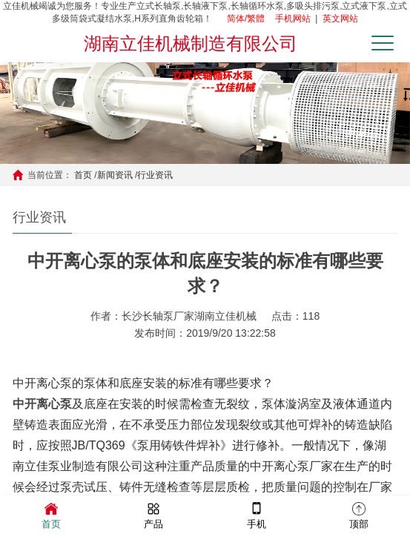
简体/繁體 (246, 18)
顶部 (358, 514)
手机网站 (293, 18)
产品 (153, 514)
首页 (83, 175)
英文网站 (340, 18)
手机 (256, 514)
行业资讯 (155, 175)
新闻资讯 (115, 175)
